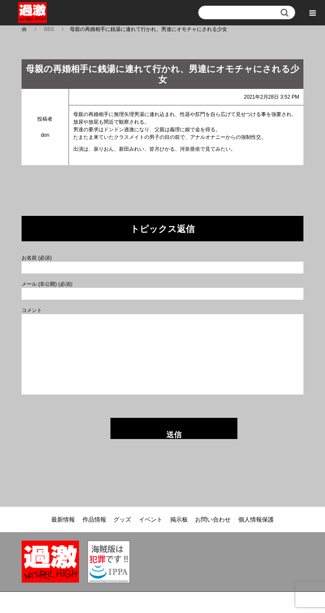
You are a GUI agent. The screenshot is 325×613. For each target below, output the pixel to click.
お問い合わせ (213, 519)
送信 (174, 435)
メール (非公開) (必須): (47, 284)
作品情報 (94, 519)
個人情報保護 (256, 519)
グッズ (122, 519)
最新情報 (63, 519)
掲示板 (179, 519)
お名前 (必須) (37, 258)
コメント (32, 310)
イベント (150, 519)
